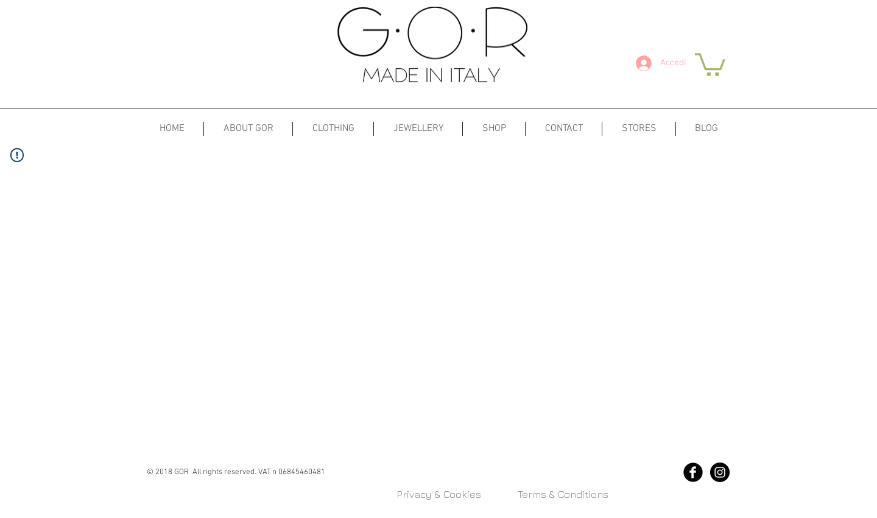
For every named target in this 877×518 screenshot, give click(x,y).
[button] (710, 63)
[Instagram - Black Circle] (720, 472)
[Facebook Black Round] (693, 472)
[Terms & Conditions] (563, 495)
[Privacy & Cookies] (438, 495)
